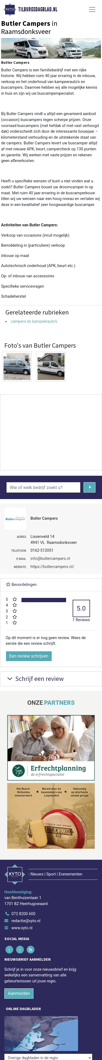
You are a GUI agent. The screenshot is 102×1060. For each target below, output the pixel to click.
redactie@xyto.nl (26, 921)
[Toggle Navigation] (92, 9)
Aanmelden (19, 993)
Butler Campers (44, 518)
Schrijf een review (35, 678)
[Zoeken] (90, 487)
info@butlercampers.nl (50, 558)
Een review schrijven (28, 656)
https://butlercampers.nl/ (52, 566)
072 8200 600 (23, 914)
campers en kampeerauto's (34, 321)
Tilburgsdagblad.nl (37, 9)
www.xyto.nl (21, 928)
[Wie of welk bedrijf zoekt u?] (43, 487)
